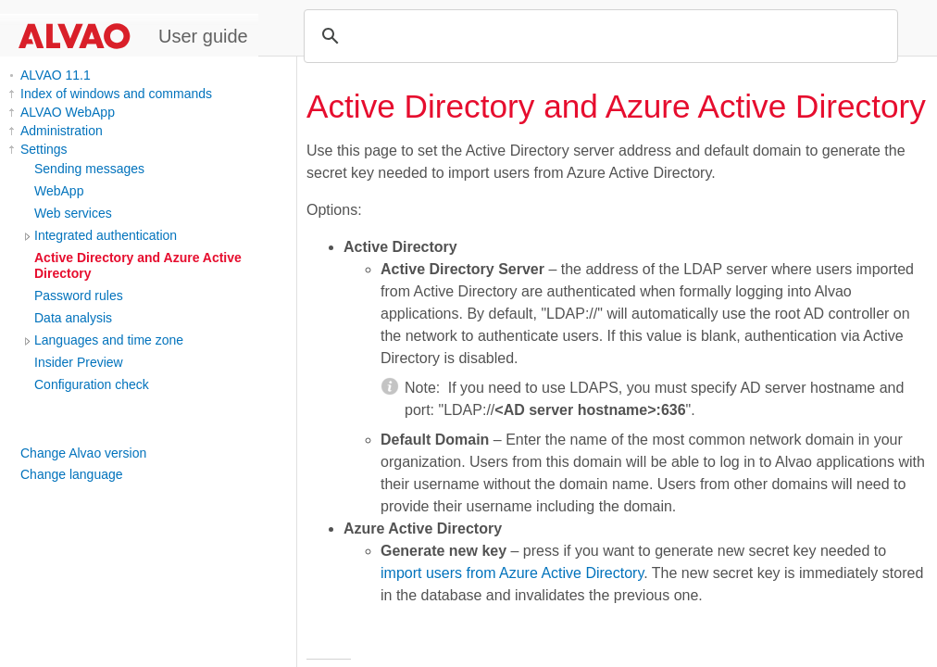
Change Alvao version (83, 453)
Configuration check (91, 384)
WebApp (58, 190)
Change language (71, 474)
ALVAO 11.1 (55, 75)
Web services (73, 213)
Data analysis (73, 317)
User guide (203, 36)
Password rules (78, 295)
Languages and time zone (108, 340)
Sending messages (89, 168)
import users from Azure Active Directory (512, 573)
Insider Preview (78, 362)
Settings (44, 149)
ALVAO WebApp (67, 112)
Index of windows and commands (116, 93)
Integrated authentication (105, 235)
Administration (61, 130)
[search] (598, 36)
